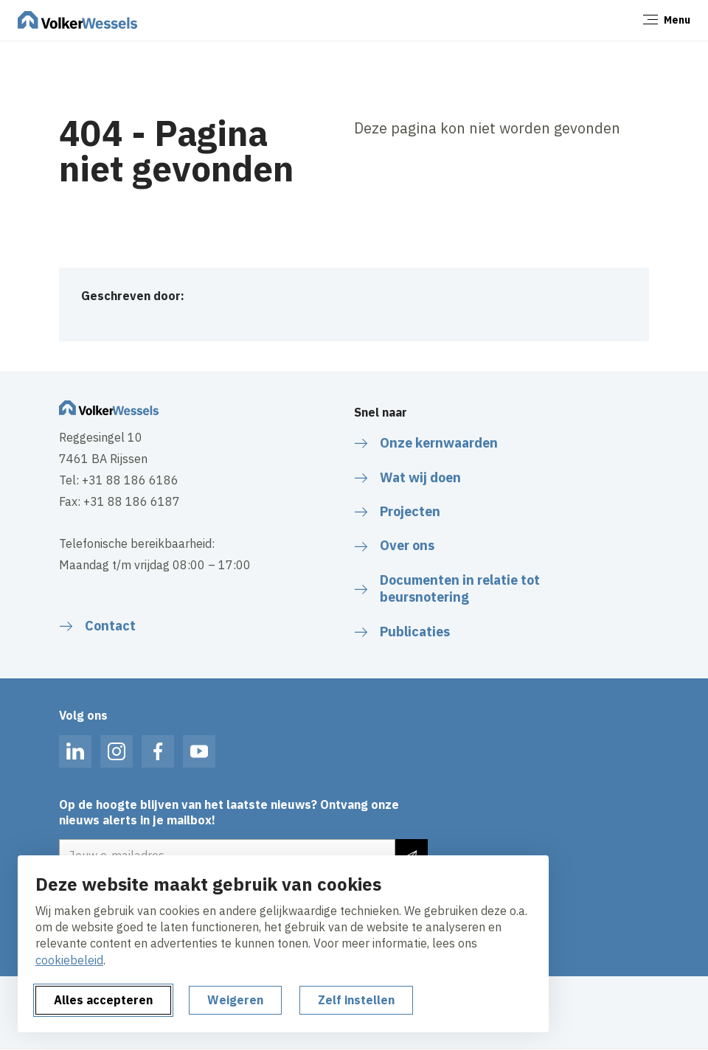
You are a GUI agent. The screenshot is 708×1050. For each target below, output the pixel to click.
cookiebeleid (69, 960)
